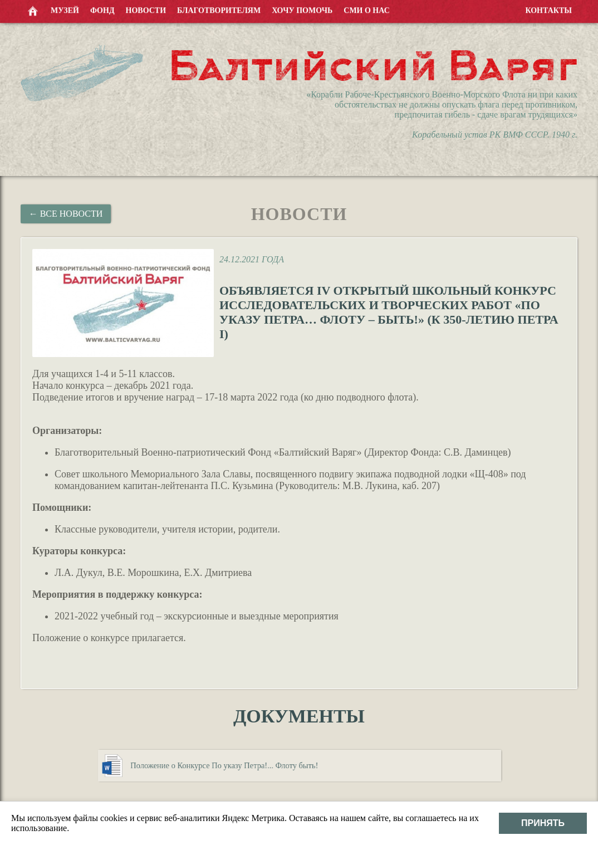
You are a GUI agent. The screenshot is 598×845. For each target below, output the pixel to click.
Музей (65, 10)
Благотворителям (219, 10)
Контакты (548, 10)
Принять (543, 823)
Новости (146, 10)
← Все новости (66, 213)
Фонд (102, 10)
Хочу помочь (302, 10)
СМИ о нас (367, 10)
